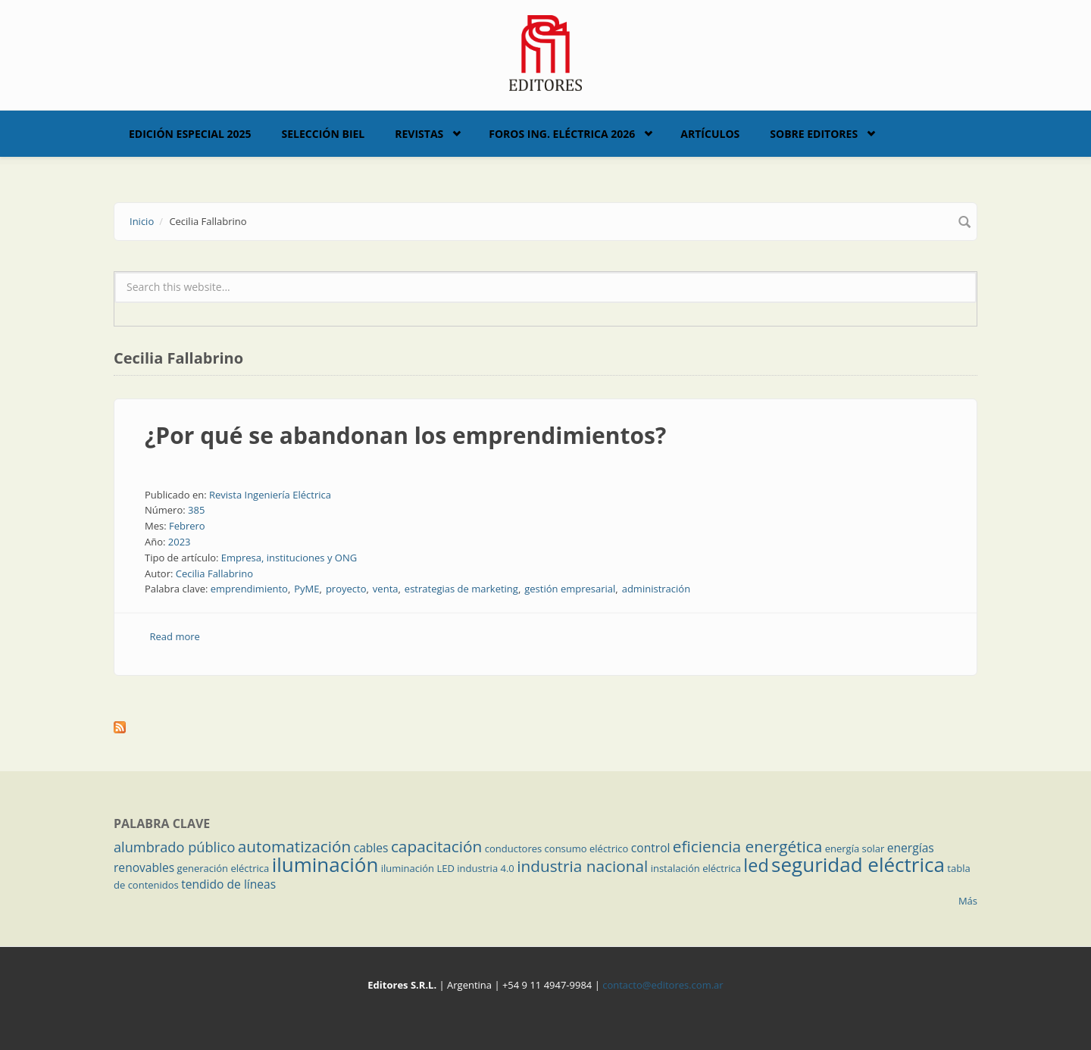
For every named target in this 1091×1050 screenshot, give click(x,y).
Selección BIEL (323, 134)
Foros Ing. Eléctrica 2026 (562, 134)
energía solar (855, 848)
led (755, 865)
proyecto (346, 588)
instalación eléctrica (696, 868)
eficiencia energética (748, 846)
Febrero (187, 526)
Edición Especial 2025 (190, 134)
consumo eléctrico (587, 848)
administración (656, 588)
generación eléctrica (223, 868)
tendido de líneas (228, 884)
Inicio (142, 221)
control (651, 847)
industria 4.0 (485, 868)
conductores (513, 848)
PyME (306, 588)
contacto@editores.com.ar (662, 985)
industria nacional (582, 866)
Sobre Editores (814, 134)
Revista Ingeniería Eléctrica (270, 495)
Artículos (709, 134)
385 (196, 510)
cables (371, 847)
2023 (179, 541)
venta (386, 588)
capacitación (436, 846)
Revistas (419, 134)
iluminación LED (418, 868)
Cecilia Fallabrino (214, 573)
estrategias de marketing (461, 588)
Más (967, 901)
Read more (175, 636)
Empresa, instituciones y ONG (289, 557)
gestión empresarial (569, 588)
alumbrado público (174, 847)
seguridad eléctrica (858, 864)
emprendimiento (249, 588)
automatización (295, 846)
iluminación (325, 864)
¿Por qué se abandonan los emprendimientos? (405, 435)
